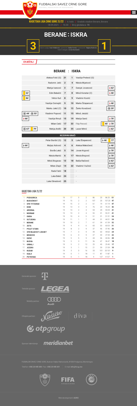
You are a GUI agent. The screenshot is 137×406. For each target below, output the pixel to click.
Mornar (30, 213)
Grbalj (30, 244)
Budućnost (32, 201)
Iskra (29, 216)
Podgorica (32, 198)
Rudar (30, 251)
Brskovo (31, 235)
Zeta (29, 226)
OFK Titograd (33, 204)
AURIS (76, 398)
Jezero (30, 248)
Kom (29, 207)
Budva (30, 241)
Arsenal (30, 210)
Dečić (29, 238)
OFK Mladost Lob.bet (37, 232)
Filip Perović (81, 123)
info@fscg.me (76, 367)
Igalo (29, 254)
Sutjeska (31, 220)
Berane (30, 223)
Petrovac (31, 257)
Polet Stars (32, 229)
